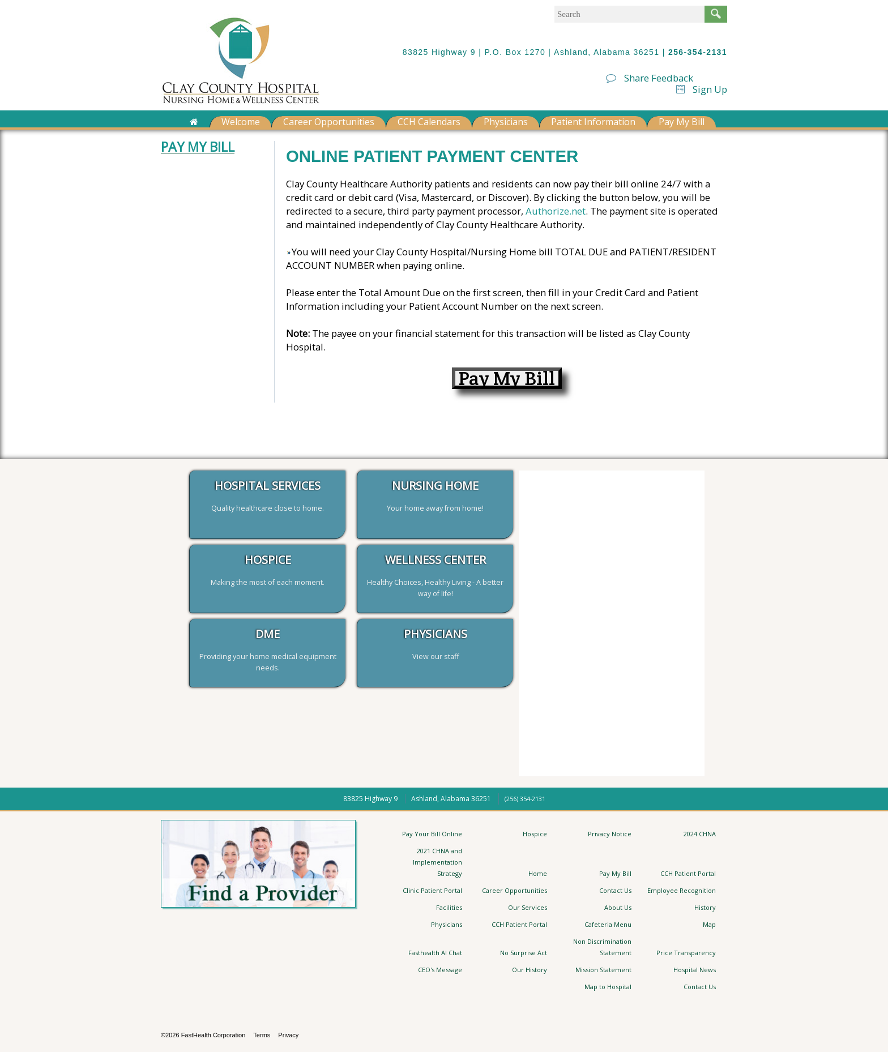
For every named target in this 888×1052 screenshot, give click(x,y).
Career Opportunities (328, 122)
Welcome (240, 122)
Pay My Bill (682, 122)
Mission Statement (603, 969)
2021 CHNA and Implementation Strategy (437, 862)
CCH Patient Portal (688, 873)
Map (709, 924)
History (705, 907)
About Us (617, 907)
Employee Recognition (681, 890)
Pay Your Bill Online (432, 833)
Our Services (527, 907)
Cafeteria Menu (607, 924)
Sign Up (701, 89)
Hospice (535, 833)
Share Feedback (649, 77)
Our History (529, 969)
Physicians (506, 122)
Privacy (288, 1035)
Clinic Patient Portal (432, 890)
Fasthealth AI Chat (435, 952)
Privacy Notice (609, 833)
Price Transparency (686, 952)
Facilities (449, 907)
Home (537, 873)
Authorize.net (556, 210)
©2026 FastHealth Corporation (203, 1035)
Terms (261, 1035)
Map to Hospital (607, 986)
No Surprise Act (523, 952)
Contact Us (615, 890)
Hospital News (694, 969)
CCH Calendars (429, 122)
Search (716, 14)
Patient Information (593, 122)
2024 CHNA (700, 833)
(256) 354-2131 (525, 798)
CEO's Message (440, 969)
